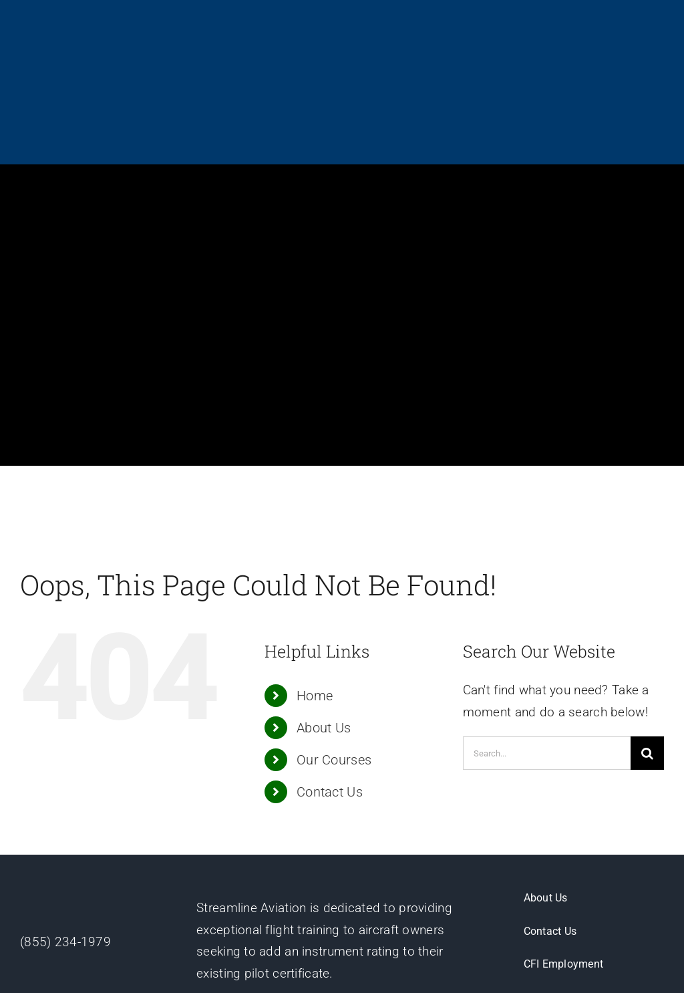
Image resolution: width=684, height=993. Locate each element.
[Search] (647, 637)
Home (315, 580)
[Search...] (547, 637)
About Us (324, 612)
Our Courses (334, 644)
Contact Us (330, 676)
